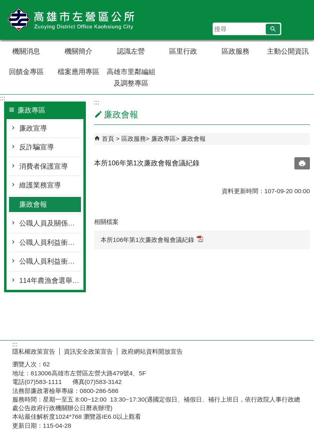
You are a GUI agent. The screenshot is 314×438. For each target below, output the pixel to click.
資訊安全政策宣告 (88, 351)
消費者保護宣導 (43, 166)
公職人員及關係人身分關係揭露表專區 (50, 223)
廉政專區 (163, 138)
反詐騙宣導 (36, 147)
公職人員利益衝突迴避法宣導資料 (50, 261)
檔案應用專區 (78, 72)
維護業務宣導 (40, 185)
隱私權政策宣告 (33, 351)
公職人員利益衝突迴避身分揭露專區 (50, 242)
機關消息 (26, 51)
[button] (273, 29)
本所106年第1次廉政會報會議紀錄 (152, 239)
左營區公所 (69, 20)
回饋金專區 (26, 72)
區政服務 (235, 51)
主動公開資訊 (288, 51)
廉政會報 (33, 204)
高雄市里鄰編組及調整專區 (131, 77)
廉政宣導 (33, 128)
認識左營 (131, 51)
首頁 (108, 138)
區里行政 (183, 51)
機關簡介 (78, 51)
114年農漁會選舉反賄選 (50, 280)
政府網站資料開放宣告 (152, 351)
